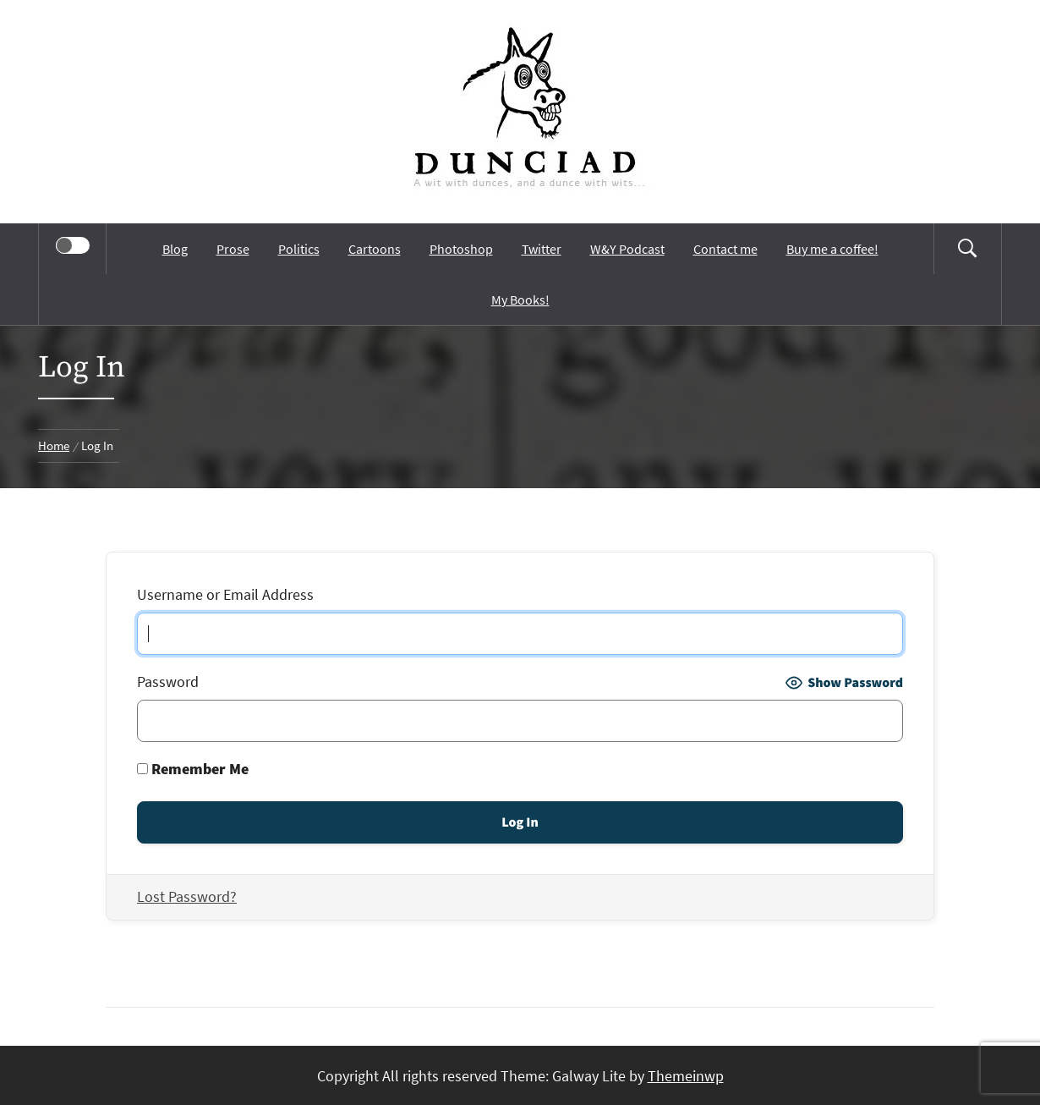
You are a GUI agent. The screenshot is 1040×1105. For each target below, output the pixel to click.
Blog (175, 248)
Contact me (725, 248)
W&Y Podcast (627, 248)
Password (168, 681)
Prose (232, 248)
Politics (299, 248)
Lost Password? (187, 896)
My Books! (520, 299)
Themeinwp (686, 1076)
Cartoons (374, 248)
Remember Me (193, 768)
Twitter (541, 248)
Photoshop (461, 248)
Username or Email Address (225, 594)
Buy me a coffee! (832, 248)
